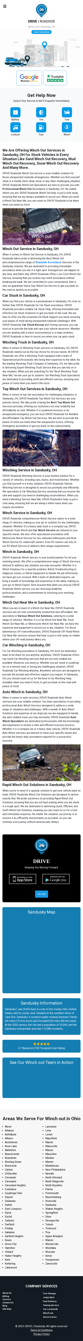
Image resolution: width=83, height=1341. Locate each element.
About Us (7, 1293)
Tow (67, 119)
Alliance (9, 1130)
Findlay (9, 1228)
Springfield (51, 1212)
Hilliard (9, 1251)
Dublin (8, 1204)
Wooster (50, 1251)
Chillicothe (11, 1173)
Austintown (11, 1142)
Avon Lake (11, 1146)
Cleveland (10, 1181)
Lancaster (51, 1126)
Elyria (8, 1212)
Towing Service (51, 1305)
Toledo (49, 1224)
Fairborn (9, 1220)
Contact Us (8, 1302)
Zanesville (51, 1263)
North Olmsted (53, 1177)
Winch (67, 134)
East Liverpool (13, 1208)
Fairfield (9, 1224)
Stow (48, 1216)
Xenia (48, 1255)
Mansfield (51, 1138)
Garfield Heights (14, 1236)
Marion (49, 1142)
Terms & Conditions (41, 1330)
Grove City (11, 1244)
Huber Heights (13, 1255)
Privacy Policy (41, 1334)
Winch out (48, 1313)
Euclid (8, 1216)
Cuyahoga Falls (13, 1193)
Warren (49, 1240)
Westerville (51, 1244)
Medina (49, 1157)
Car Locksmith (50, 1309)
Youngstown (52, 1259)
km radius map (41, 953)
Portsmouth (52, 1193)
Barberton (10, 1150)
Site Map (6, 1309)
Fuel (41, 134)
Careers (6, 1299)
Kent (7, 1259)
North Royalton (53, 1185)
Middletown (52, 1165)
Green (8, 1240)
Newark (49, 1173)
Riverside (50, 1201)
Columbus (10, 1189)
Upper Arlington (54, 1236)
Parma (49, 1189)
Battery (15, 119)
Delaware (10, 1201)
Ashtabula (10, 1134)
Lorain (48, 1134)
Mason (49, 1150)
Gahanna (9, 1232)
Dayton (9, 1197)
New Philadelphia (55, 1169)
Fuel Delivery (50, 1301)
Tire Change (49, 1293)
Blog (4, 1305)
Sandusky (50, 1204)
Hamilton (10, 1248)
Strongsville (52, 1220)
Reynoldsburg (53, 1197)
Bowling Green (13, 1161)
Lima (48, 1130)
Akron (8, 1126)
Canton (9, 1169)
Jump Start (48, 1297)
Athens (9, 1138)
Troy (47, 1232)
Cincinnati (10, 1177)
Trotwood (50, 1228)
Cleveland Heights (15, 1185)
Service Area (50, 1317)
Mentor (49, 1161)
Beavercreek (12, 1154)
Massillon (51, 1154)
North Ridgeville (54, 1181)
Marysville (51, 1146)
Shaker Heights (54, 1208)
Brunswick (11, 1165)
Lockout (15, 134)
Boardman (10, 1157)
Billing (5, 1296)
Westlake (50, 1248)
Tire (41, 119)
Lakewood (11, 1267)
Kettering (10, 1263)
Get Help (42, 894)
